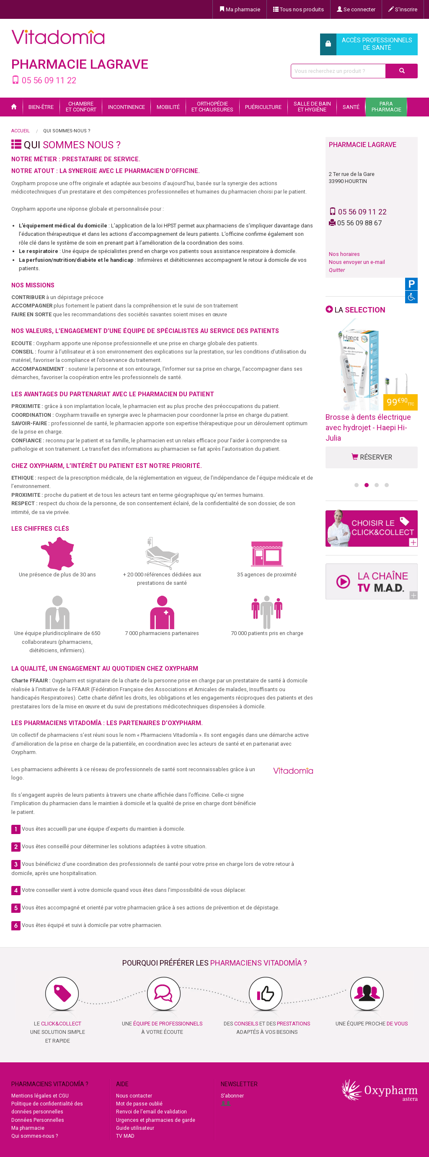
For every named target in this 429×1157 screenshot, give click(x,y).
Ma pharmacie (239, 9)
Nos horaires (344, 254)
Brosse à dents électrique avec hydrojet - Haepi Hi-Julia (368, 427)
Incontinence (126, 107)
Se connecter (356, 9)
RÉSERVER (371, 457)
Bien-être (41, 107)
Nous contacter (134, 1096)
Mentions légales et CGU (40, 1096)
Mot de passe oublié (139, 1104)
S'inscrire (402, 9)
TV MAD (125, 1136)
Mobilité (168, 107)
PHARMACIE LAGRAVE (79, 64)
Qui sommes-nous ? (34, 1136)
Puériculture (263, 107)
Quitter (337, 270)
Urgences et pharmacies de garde (155, 1120)
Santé (351, 107)
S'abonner (232, 1096)
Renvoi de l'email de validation (151, 1112)
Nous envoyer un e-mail (357, 262)
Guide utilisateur (135, 1128)
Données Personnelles (37, 1120)
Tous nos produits (298, 9)
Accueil (20, 131)
